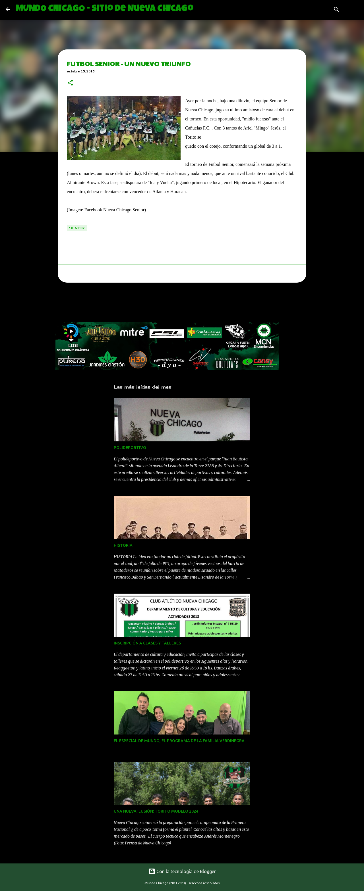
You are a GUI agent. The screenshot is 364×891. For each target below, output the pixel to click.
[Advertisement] (158, 304)
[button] (70, 83)
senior (76, 228)
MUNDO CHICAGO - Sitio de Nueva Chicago (104, 9)
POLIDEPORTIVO (130, 447)
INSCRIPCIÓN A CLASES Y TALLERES (147, 643)
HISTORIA (123, 545)
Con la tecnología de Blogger (182, 871)
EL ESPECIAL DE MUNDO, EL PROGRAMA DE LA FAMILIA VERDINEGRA (179, 740)
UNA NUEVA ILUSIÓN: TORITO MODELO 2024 (156, 811)
